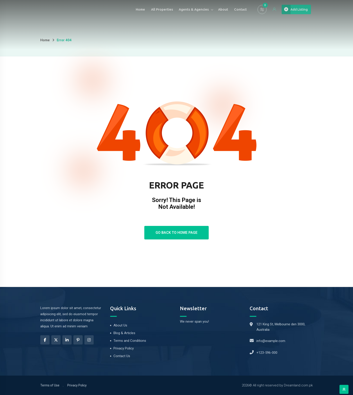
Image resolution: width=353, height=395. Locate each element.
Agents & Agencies (186, 9)
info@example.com (270, 341)
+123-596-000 (266, 353)
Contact (234, 9)
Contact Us (121, 356)
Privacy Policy (123, 348)
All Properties (154, 9)
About (217, 9)
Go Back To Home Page (176, 232)
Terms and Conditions (129, 341)
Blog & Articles (124, 333)
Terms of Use (49, 385)
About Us (120, 325)
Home (131, 9)
